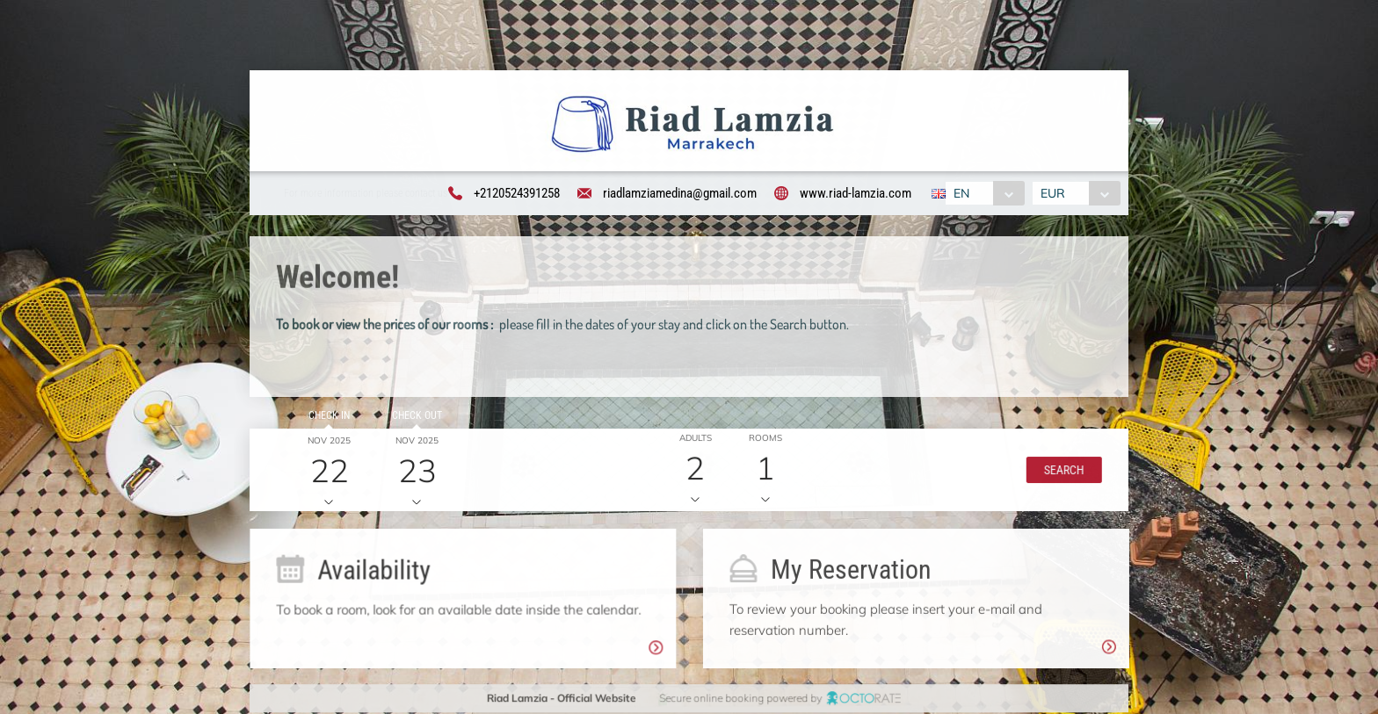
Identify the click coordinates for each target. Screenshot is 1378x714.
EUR (1054, 194)
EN (960, 194)
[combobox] (984, 194)
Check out (413, 418)
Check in (326, 418)
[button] (1060, 472)
